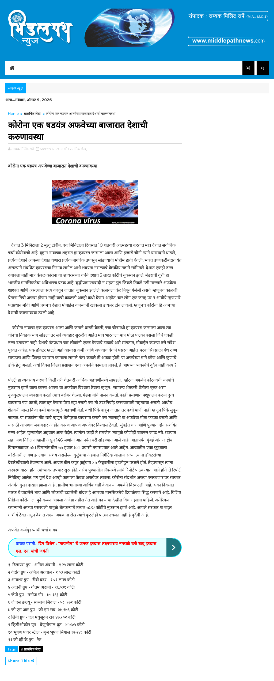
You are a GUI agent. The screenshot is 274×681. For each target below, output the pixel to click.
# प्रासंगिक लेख (31, 649)
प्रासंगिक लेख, (78, 149)
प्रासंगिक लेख (32, 113)
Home (13, 113)
